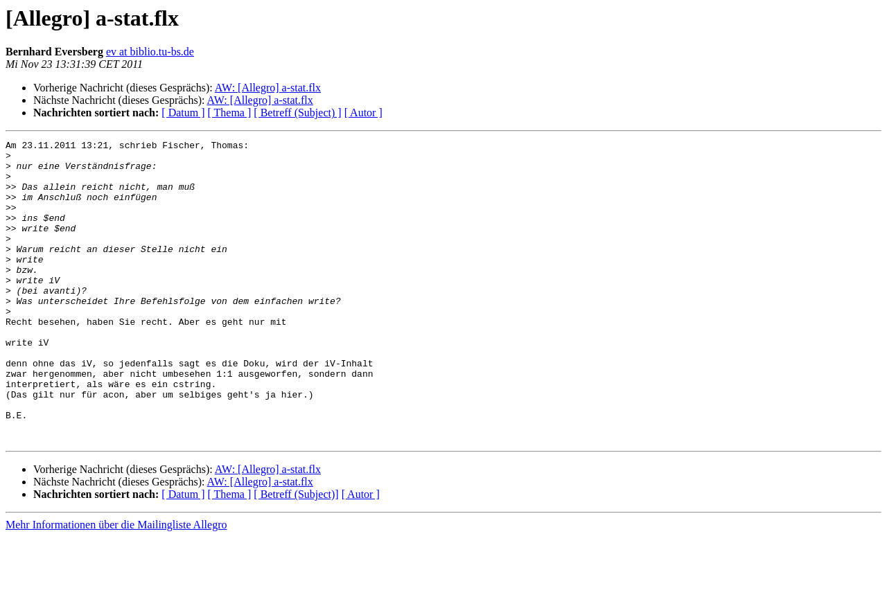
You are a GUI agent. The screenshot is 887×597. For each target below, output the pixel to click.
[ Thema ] (230, 112)
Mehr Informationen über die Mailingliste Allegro (116, 585)
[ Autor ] (363, 112)
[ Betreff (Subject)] (296, 554)
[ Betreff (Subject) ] (297, 112)
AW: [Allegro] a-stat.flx (268, 87)
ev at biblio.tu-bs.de (150, 51)
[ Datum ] (182, 112)
